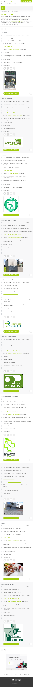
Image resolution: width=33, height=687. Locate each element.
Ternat (13, 401)
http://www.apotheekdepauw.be (15, 237)
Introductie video (7, 554)
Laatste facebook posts (18, 62)
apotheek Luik (23, 18)
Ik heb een (26, 1)
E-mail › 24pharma (7, 170)
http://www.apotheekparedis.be (14, 296)
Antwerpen (5, 38)
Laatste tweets (7, 62)
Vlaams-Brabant (7, 104)
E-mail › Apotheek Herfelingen (10, 112)
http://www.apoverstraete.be (14, 414)
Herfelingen (14, 104)
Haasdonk (14, 160)
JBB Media (15, 683)
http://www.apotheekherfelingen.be (15, 115)
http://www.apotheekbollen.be (14, 601)
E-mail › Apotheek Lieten (8, 479)
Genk (9, 285)
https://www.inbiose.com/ (13, 540)
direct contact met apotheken (17, 21)
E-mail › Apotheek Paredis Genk (10, 294)
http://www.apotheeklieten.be (14, 482)
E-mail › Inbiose (6, 537)
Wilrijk (10, 38)
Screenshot (23, 49)
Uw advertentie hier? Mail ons (16, 669)
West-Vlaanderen (7, 225)
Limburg (5, 285)
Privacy (19, 683)
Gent (13, 528)
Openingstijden (7, 59)
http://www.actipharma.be (13, 49)
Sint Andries (15, 342)
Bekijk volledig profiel (11, 93)
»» (9, 29)
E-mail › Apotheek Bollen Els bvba (11, 598)
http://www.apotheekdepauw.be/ (15, 353)
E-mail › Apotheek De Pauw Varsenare (12, 234)
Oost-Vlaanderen (7, 160)
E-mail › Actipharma (7, 46)
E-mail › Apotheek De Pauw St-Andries (12, 350)
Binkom (13, 470)
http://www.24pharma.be (13, 173)
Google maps (16, 38)
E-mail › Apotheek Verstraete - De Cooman (13, 411)
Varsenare (14, 225)
